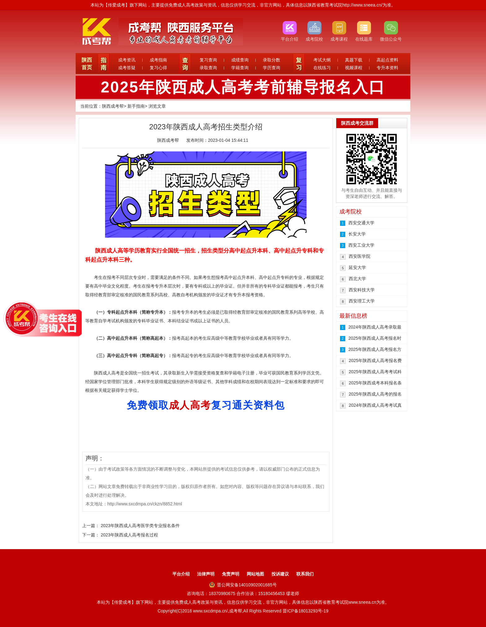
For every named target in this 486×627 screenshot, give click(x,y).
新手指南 (136, 106)
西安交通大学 (361, 222)
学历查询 (271, 67)
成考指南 (158, 59)
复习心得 (158, 67)
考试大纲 (322, 59)
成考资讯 (126, 59)
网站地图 (255, 573)
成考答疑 (126, 67)
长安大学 (357, 233)
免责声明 (230, 573)
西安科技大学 (362, 289)
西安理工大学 (362, 300)
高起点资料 (387, 59)
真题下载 (353, 59)
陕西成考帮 (113, 106)
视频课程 (353, 67)
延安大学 (357, 267)
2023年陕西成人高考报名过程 (129, 534)
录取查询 (208, 67)
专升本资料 (387, 67)
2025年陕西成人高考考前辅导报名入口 (243, 87)
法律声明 (205, 573)
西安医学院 (359, 256)
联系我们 (305, 573)
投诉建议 (280, 573)
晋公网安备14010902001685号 (242, 584)
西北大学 (357, 278)
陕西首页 (87, 63)
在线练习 (322, 67)
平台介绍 (181, 573)
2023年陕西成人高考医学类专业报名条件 (140, 525)
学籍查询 (240, 67)
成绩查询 (240, 59)
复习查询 (208, 59)
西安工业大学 (361, 245)
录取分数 (271, 59)
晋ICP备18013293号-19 (306, 610)
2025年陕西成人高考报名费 (375, 360)
